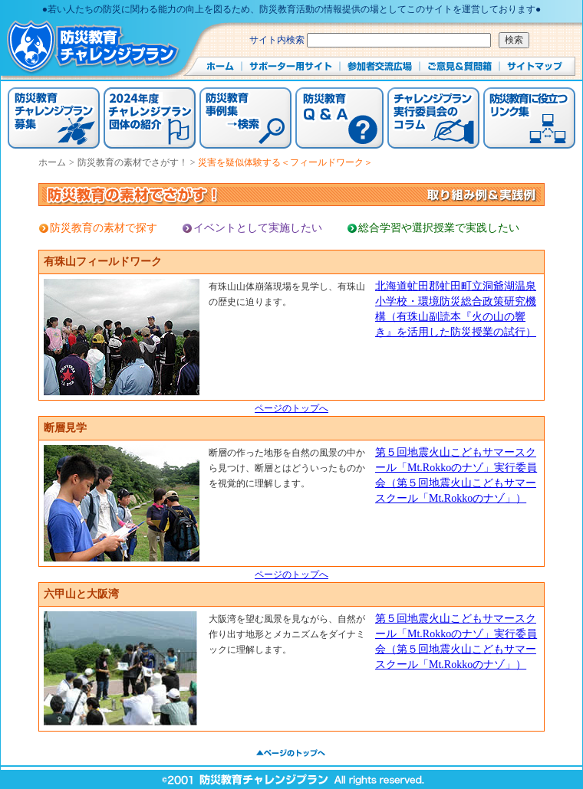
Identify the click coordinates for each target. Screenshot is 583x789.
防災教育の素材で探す (103, 228)
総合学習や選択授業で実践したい (438, 228)
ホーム (52, 162)
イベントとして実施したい (257, 228)
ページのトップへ (291, 408)
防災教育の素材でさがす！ (133, 162)
